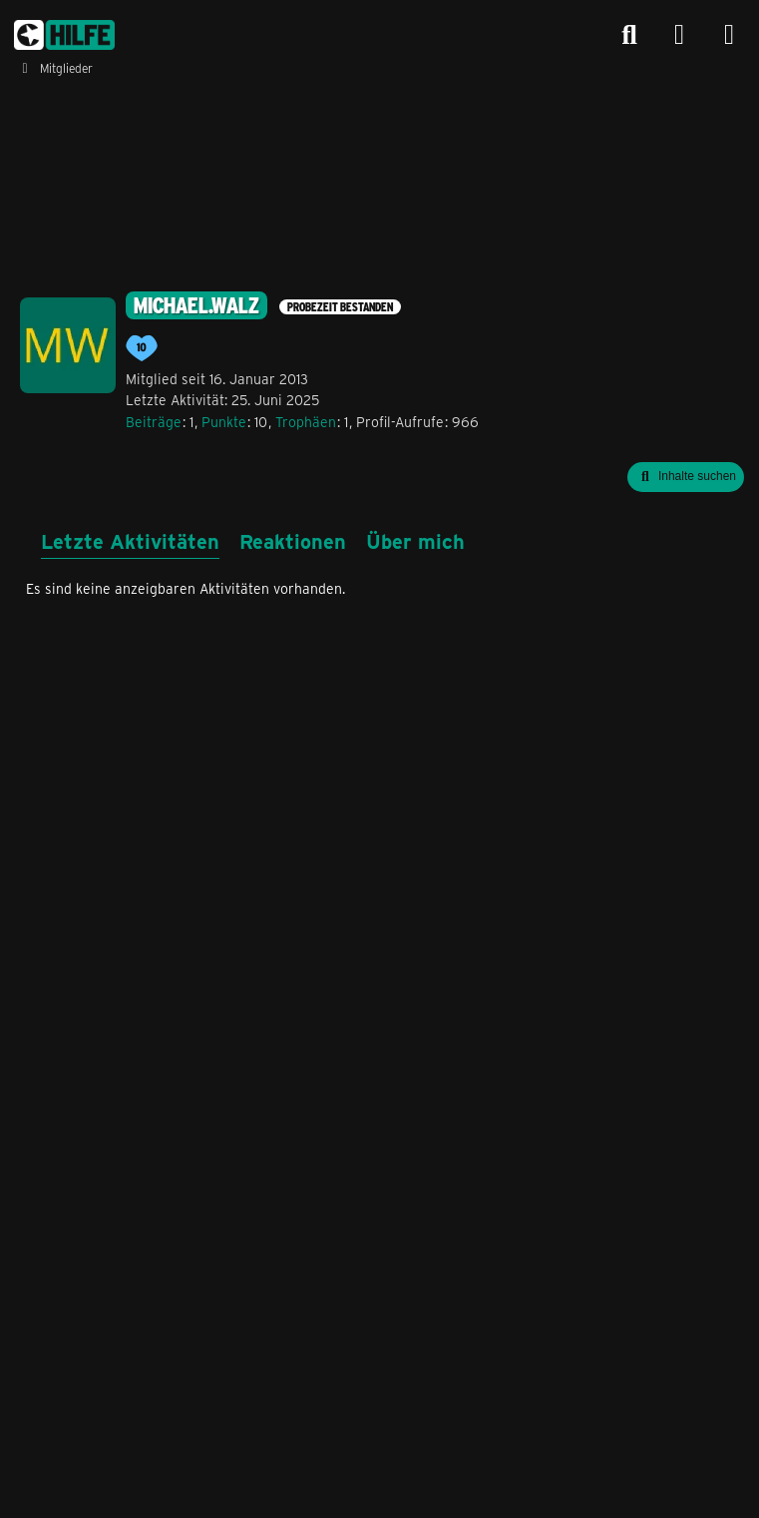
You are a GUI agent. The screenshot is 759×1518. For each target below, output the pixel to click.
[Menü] (729, 35)
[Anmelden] (679, 35)
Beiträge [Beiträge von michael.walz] (154, 421)
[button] (685, 477)
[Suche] (629, 35)
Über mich (415, 540)
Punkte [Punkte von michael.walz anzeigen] (223, 421)
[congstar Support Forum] (64, 35)
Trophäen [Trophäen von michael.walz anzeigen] (305, 421)
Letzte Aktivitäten (130, 540)
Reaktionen (292, 540)
